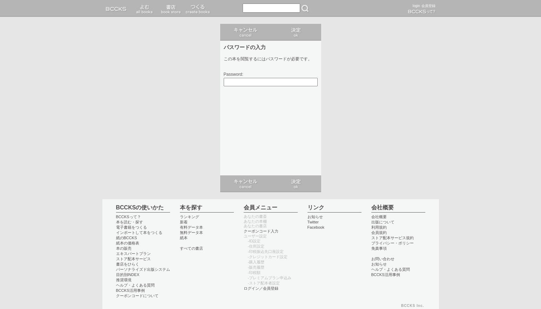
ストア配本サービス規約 (392, 238)
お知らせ (315, 217)
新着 (184, 222)
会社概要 (379, 217)
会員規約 (379, 232)
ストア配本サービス (133, 259)
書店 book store (170, 8)
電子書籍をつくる (131, 227)
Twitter (313, 222)
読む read (145, 8)
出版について (382, 222)
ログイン (296, 32)
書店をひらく (127, 264)
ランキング (189, 217)
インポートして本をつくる (139, 232)
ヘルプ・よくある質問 (135, 285)
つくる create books (197, 8)
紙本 (184, 238)
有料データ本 (191, 227)
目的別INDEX (128, 275)
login (416, 6)
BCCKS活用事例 (130, 290)
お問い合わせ (382, 259)
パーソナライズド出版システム (143, 269)
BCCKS (117, 8)
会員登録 (428, 6)
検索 (305, 8)
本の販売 (123, 248)
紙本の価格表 (127, 243)
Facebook (316, 227)
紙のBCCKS (126, 238)
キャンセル (245, 32)
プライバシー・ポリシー (392, 243)
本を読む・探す (129, 222)
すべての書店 (191, 248)
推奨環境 (123, 280)
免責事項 (379, 248)
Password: (233, 74)
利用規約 (379, 227)
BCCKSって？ (128, 217)
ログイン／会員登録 (261, 288)
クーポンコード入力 (261, 231)
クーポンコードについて (137, 296)
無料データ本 (191, 232)
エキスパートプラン (133, 253)
